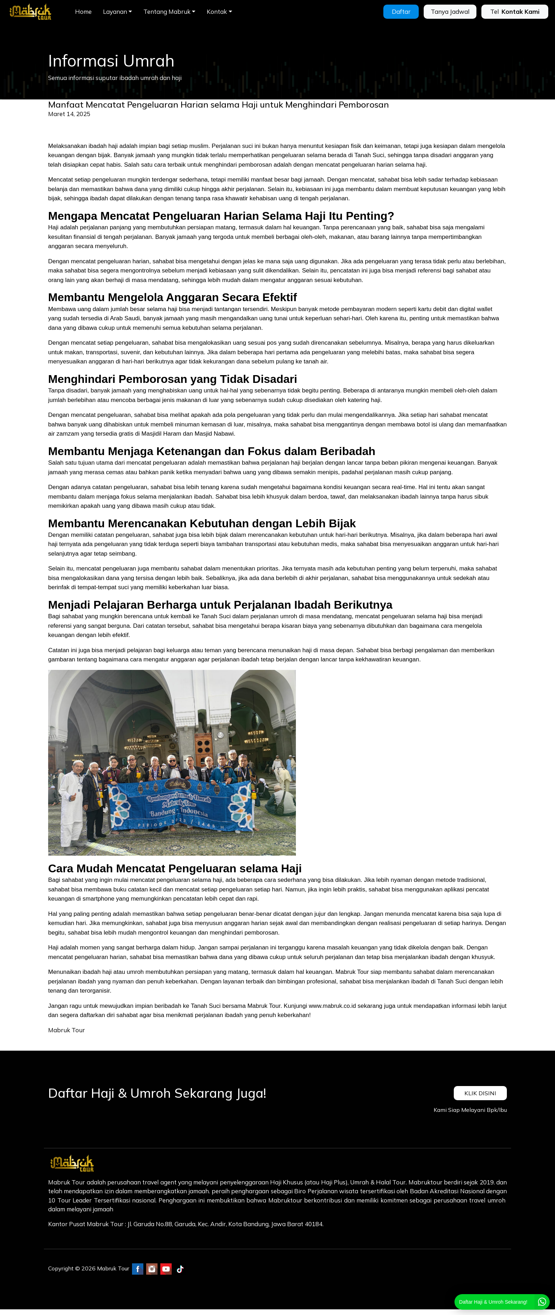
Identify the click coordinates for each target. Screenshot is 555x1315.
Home (83, 11)
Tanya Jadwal (450, 11)
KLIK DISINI (480, 1093)
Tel (514, 11)
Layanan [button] (115, 11)
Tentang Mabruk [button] (166, 11)
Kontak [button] (217, 11)
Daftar (401, 11)
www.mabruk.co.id (333, 1006)
